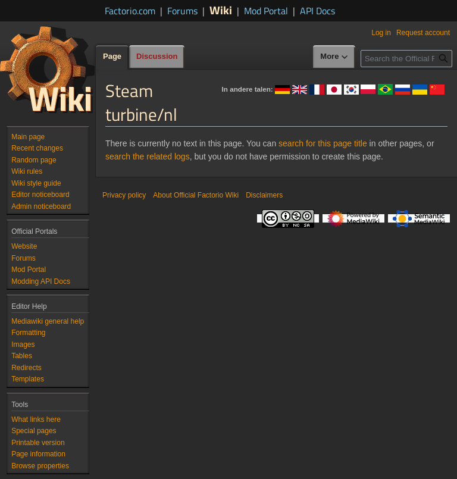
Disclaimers (264, 195)
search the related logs (147, 156)
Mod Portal (266, 11)
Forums (182, 11)
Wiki (220, 9)
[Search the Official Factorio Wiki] (406, 58)
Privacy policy (124, 195)
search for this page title (322, 143)
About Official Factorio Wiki (196, 195)
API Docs (317, 11)
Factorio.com (130, 11)
